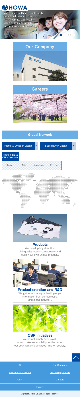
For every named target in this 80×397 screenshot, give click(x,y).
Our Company (60, 365)
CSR (19, 379)
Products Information (20, 372)
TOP (20, 365)
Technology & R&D (60, 372)
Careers (60, 379)
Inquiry (39, 387)
